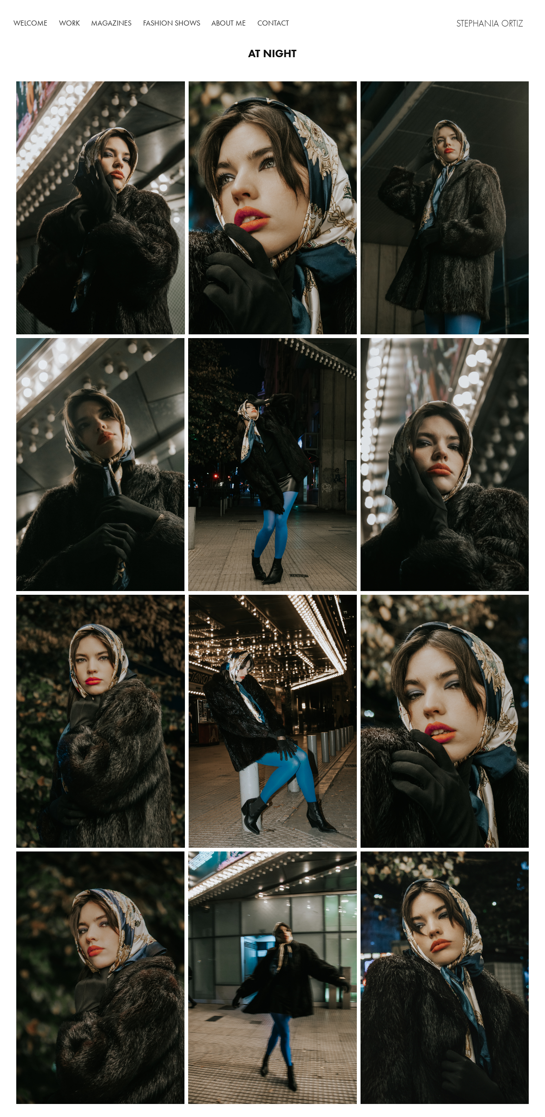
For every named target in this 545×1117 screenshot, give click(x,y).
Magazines (111, 23)
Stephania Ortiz (490, 23)
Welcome (30, 23)
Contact (273, 23)
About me (228, 23)
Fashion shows (171, 23)
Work (69, 23)
